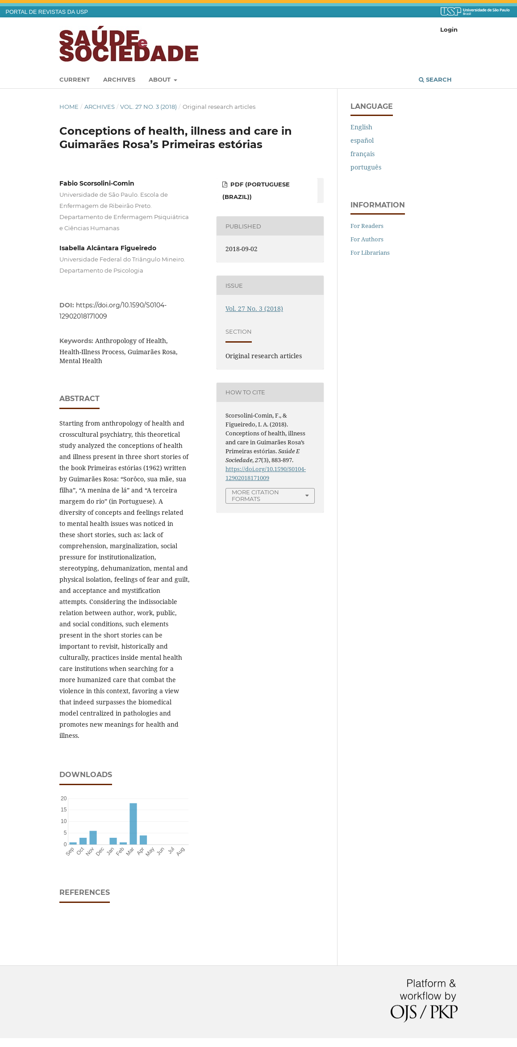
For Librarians (370, 252)
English (361, 127)
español (362, 140)
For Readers (367, 226)
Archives (119, 79)
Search (435, 79)
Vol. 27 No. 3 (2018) (148, 106)
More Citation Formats (255, 495)
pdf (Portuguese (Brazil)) (256, 190)
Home (69, 106)
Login (449, 29)
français (362, 153)
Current (74, 79)
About (160, 79)
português (365, 167)
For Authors (367, 239)
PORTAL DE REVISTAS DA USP (47, 12)
